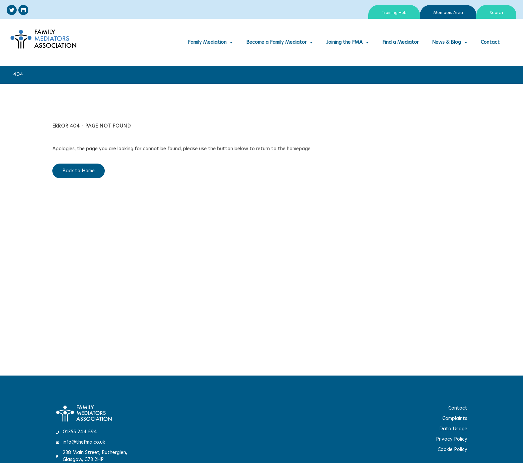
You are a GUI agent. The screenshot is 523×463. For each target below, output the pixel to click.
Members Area (448, 13)
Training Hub (394, 13)
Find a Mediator (400, 42)
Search (496, 13)
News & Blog (449, 42)
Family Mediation (210, 42)
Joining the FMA (347, 42)
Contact (490, 42)
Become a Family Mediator (279, 42)
